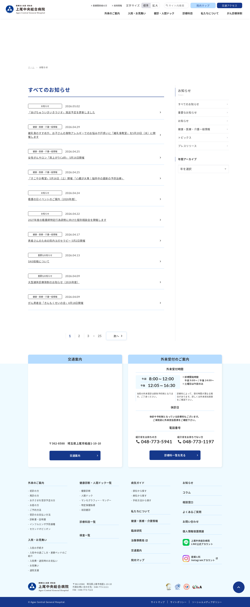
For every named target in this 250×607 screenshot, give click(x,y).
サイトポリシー (178, 602)
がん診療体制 (234, 13)
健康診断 (86, 490)
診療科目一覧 (88, 521)
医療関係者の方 (100, 5)
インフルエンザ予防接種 (42, 524)
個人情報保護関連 (193, 531)
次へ (119, 336)
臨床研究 (136, 530)
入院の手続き (37, 547)
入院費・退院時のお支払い (44, 560)
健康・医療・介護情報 (144, 521)
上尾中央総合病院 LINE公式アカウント (198, 542)
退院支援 (34, 570)
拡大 (155, 5)
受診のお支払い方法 (40, 514)
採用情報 (118, 5)
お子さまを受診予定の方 (42, 500)
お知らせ (183, 121)
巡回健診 (86, 509)
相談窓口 (188, 502)
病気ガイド (138, 482)
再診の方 (34, 495)
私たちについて (210, 13)
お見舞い (34, 565)
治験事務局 (138, 540)
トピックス (184, 137)
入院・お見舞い (137, 13)
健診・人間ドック (164, 13)
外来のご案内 (112, 13)
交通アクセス (229, 5)
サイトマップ (158, 602)
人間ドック (87, 495)
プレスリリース (187, 146)
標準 (146, 5)
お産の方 (34, 505)
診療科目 (187, 13)
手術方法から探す (142, 500)
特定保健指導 (88, 505)
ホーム (31, 67)
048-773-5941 (156, 441)
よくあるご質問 (192, 512)
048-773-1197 (198, 441)
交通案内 (75, 455)
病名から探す (140, 495)
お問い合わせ (191, 521)
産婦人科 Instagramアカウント (199, 558)
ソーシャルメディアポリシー (207, 602)
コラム (187, 492)
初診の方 (34, 490)
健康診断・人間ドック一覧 (96, 482)
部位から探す (140, 490)
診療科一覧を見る (175, 455)
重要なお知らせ (187, 112)
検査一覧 (85, 535)
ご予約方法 (35, 509)
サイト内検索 (176, 5)
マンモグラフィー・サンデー (96, 500)
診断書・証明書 (38, 519)
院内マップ (203, 5)
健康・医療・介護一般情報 (194, 129)
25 (100, 336)
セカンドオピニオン (40, 528)
